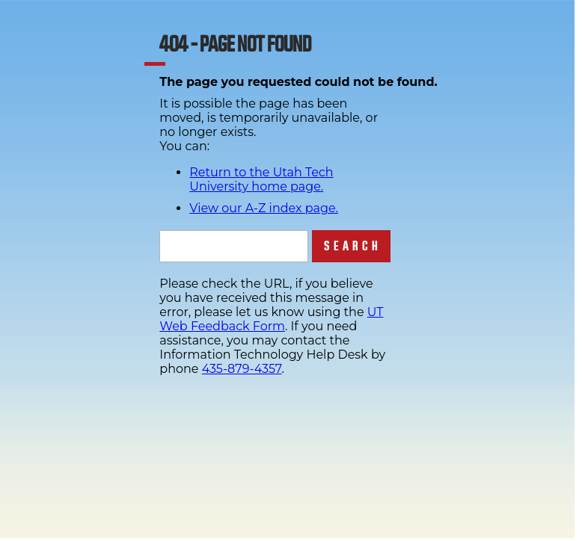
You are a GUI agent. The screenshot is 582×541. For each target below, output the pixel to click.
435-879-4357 (242, 369)
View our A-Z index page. (263, 208)
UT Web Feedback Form (271, 319)
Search (353, 246)
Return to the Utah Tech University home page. (261, 179)
